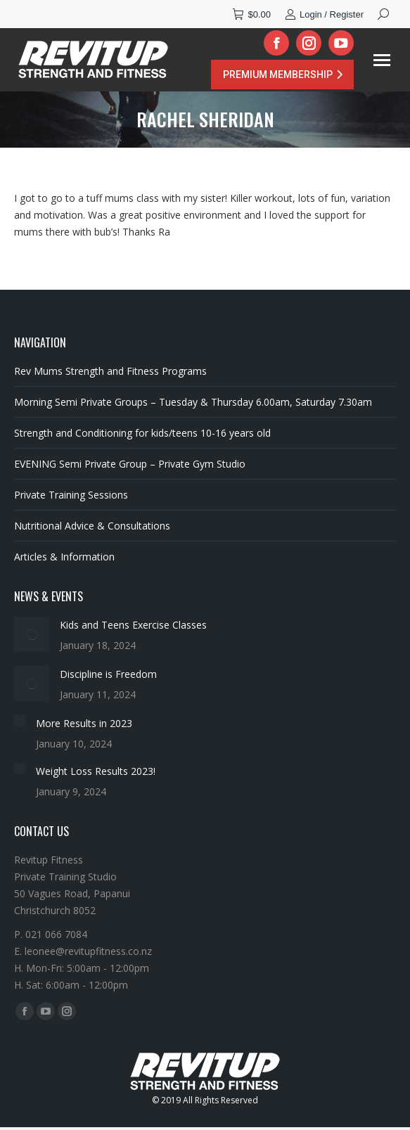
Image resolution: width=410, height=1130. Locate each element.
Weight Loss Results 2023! (95, 771)
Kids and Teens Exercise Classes (133, 624)
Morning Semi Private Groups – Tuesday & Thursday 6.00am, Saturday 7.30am (193, 402)
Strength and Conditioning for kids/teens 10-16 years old (142, 432)
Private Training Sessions (71, 494)
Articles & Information (64, 556)
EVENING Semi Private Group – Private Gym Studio (129, 463)
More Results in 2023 (84, 723)
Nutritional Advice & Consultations (92, 525)
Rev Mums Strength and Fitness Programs (110, 371)
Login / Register (324, 14)
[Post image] (31, 634)
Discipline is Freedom (108, 674)
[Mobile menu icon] (382, 60)
